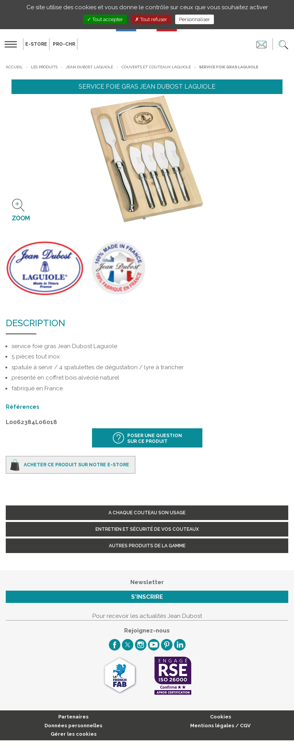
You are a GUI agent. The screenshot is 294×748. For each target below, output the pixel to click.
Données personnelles (73, 725)
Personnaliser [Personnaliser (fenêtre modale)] (194, 19)
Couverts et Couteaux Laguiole (156, 67)
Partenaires (73, 717)
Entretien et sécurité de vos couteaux (147, 529)
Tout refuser (151, 19)
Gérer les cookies (74, 734)
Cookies (220, 717)
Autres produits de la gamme (147, 545)
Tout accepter (105, 19)
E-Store (36, 44)
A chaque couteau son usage (147, 512)
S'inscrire (147, 596)
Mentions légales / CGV (220, 725)
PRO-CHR (64, 44)
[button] (283, 44)
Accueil (14, 67)
